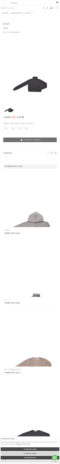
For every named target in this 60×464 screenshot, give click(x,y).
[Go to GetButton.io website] (54, 461)
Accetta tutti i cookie (30, 449)
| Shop (10, 3)
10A (12, 128)
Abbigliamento (17, 13)
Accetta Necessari (30, 457)
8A (6, 128)
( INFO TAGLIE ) (27, 123)
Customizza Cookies (30, 453)
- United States (9, 8)
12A (19, 128)
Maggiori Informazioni (23, 444)
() (52, 8)
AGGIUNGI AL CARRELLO (30, 140)
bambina (5, 13)
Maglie (27, 13)
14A (26, 128)
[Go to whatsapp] (54, 457)
